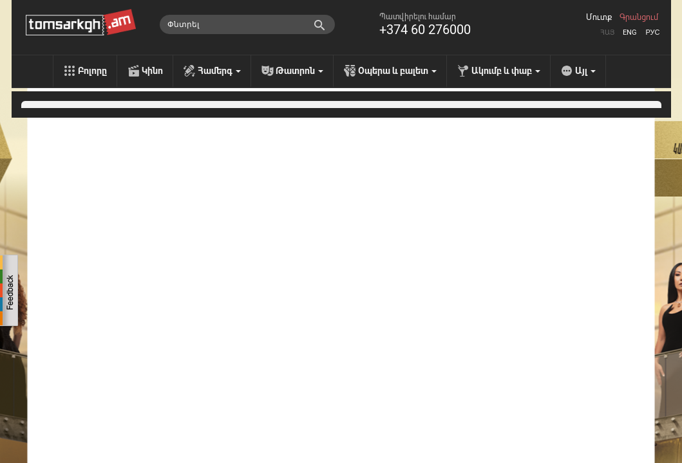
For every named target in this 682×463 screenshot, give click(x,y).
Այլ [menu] (585, 71)
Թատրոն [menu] (299, 71)
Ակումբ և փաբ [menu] (505, 71)
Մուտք (599, 17)
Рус (652, 32)
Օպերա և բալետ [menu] (397, 71)
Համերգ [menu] (219, 71)
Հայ (607, 32)
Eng (630, 32)
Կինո (152, 71)
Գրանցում (639, 17)
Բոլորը (92, 71)
